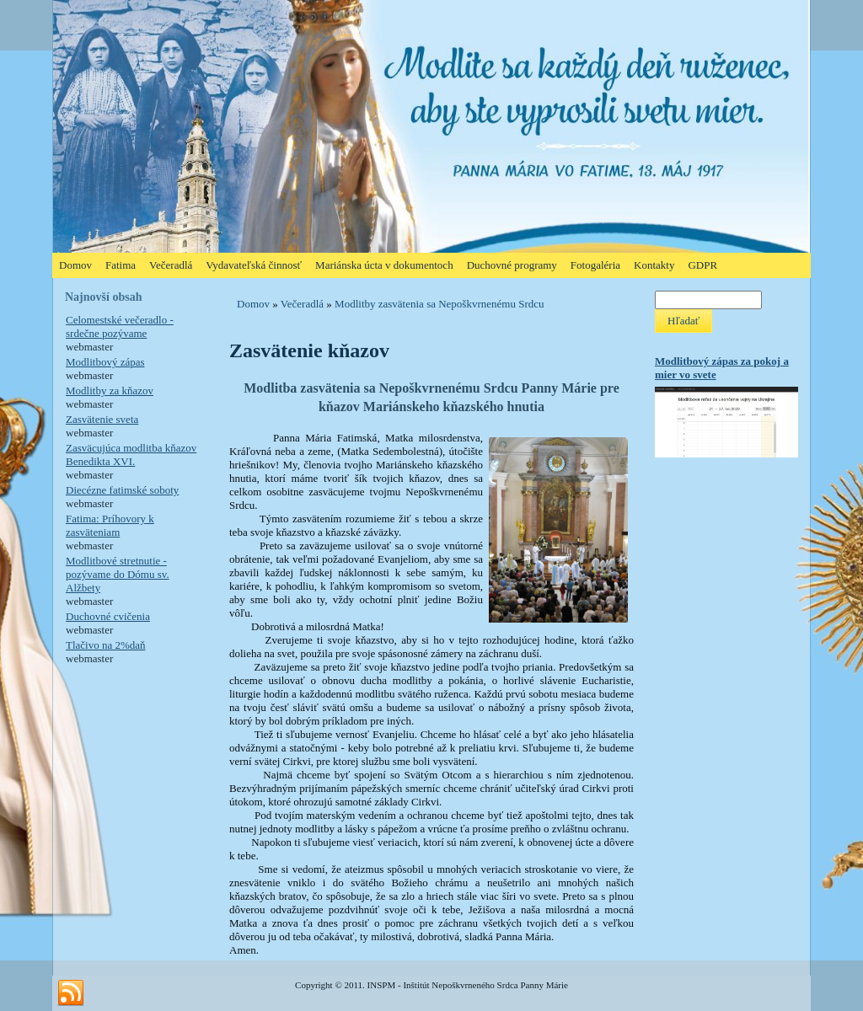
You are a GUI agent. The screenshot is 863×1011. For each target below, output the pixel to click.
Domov (253, 303)
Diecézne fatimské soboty (122, 490)
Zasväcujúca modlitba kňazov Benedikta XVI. (131, 454)
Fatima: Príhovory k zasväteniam (110, 525)
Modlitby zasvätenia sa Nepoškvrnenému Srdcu (439, 303)
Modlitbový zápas (105, 362)
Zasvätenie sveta (102, 419)
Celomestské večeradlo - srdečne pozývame (120, 326)
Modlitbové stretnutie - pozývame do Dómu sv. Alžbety (117, 574)
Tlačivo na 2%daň (106, 645)
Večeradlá (302, 303)
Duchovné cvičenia (108, 616)
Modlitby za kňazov (109, 390)
